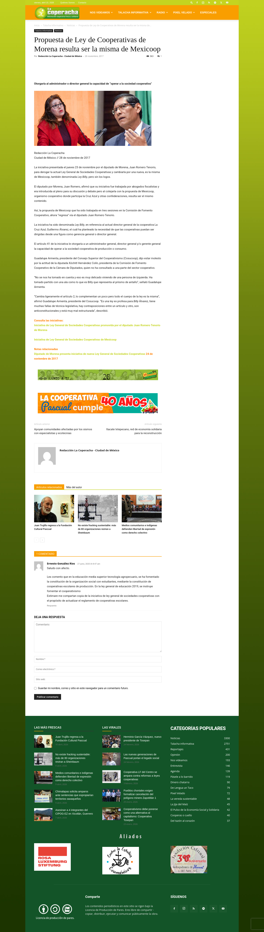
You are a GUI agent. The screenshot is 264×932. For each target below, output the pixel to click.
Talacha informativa (134, 12)
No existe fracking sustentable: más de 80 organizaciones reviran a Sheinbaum (97, 529)
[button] (191, 2)
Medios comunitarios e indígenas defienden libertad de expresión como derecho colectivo (139, 529)
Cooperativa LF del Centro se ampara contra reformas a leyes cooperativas (142, 776)
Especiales (208, 12)
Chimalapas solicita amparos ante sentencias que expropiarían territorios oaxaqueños (74, 795)
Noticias (71, 25)
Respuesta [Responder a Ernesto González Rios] (51, 606)
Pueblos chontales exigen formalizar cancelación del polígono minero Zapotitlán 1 (140, 794)
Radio (162, 12)
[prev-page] (36, 540)
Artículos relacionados (49, 487)
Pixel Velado (184, 12)
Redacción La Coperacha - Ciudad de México (60, 56)
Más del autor (74, 487)
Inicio (37, 25)
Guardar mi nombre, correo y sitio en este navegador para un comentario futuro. (83, 688)
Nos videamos (101, 12)
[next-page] (42, 540)
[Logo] (57, 12)
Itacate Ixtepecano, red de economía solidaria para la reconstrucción (134, 431)
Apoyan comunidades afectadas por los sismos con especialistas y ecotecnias (63, 431)
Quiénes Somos (67, 2)
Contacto (82, 2)
